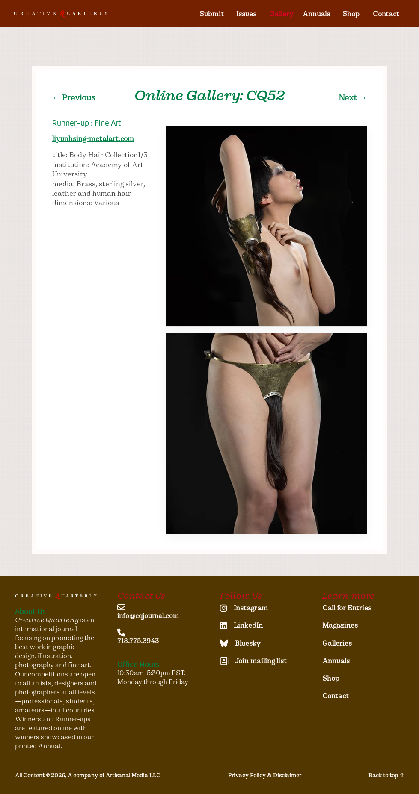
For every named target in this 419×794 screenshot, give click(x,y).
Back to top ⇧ (386, 775)
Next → (353, 98)
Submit (211, 14)
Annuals (316, 14)
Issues (246, 14)
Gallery (281, 14)
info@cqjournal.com (148, 616)
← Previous (73, 98)
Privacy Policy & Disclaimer (264, 775)
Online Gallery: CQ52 (209, 96)
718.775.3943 (138, 641)
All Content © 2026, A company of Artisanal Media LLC (87, 775)
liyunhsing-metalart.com (93, 139)
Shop (351, 14)
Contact (386, 14)
